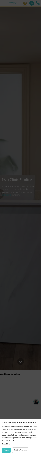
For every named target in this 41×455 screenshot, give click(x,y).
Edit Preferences (20, 450)
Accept (6, 450)
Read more (6, 444)
